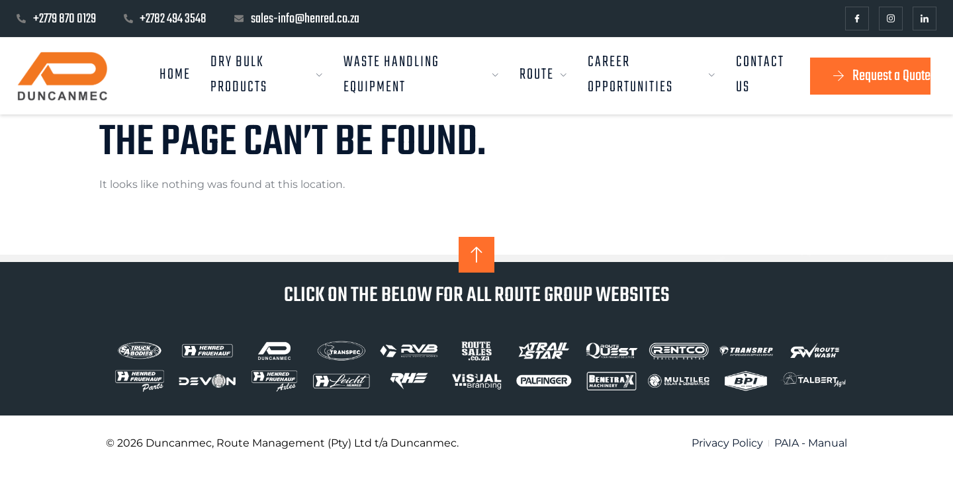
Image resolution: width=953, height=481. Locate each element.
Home (175, 75)
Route (544, 75)
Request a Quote (880, 76)
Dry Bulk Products (267, 76)
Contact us (760, 76)
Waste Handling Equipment (421, 76)
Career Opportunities (652, 76)
